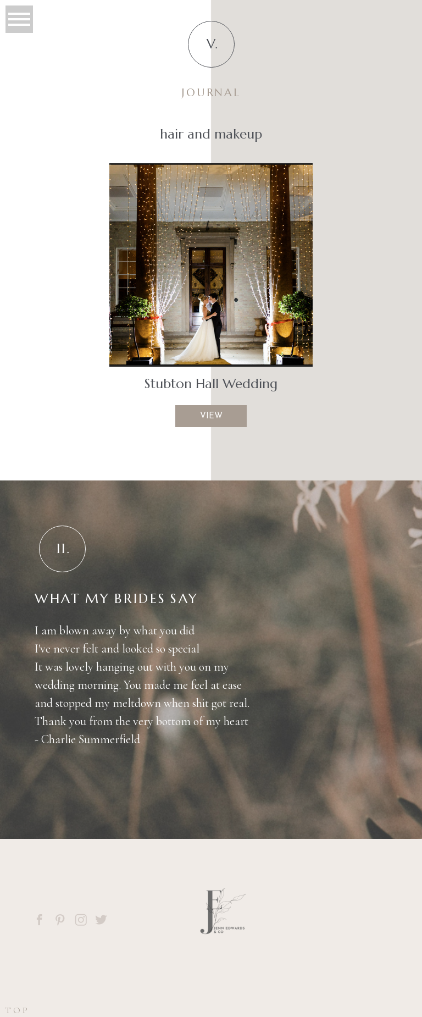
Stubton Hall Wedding (211, 383)
